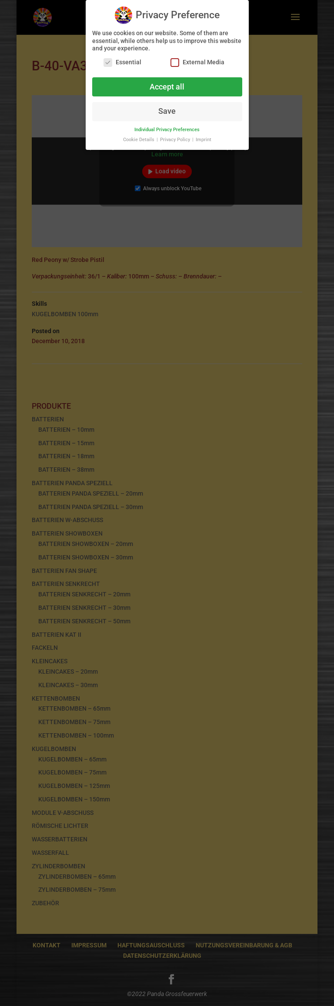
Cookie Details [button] (139, 136)
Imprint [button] (203, 136)
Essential (122, 58)
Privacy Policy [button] (175, 136)
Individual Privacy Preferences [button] (167, 126)
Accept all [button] (167, 83)
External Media (197, 58)
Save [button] (167, 107)
